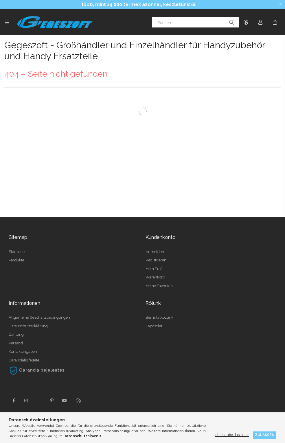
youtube (64, 400)
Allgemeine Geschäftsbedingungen (39, 317)
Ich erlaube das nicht (232, 435)
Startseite (17, 252)
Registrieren (156, 260)
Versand (16, 343)
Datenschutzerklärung (28, 326)
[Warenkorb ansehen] (275, 22)
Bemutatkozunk (159, 317)
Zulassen (265, 435)
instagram (26, 400)
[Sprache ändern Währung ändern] (246, 22)
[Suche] (231, 22)
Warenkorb (155, 277)
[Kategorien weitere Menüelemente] (7, 22)
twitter (39, 400)
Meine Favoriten (159, 286)
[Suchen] (195, 22)
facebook (14, 400)
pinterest (52, 400)
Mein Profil (155, 269)
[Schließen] (280, 4)
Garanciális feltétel (25, 360)
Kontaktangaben (23, 351)
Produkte (16, 260)
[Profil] (260, 22)
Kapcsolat (154, 326)
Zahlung (16, 334)
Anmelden (155, 252)
